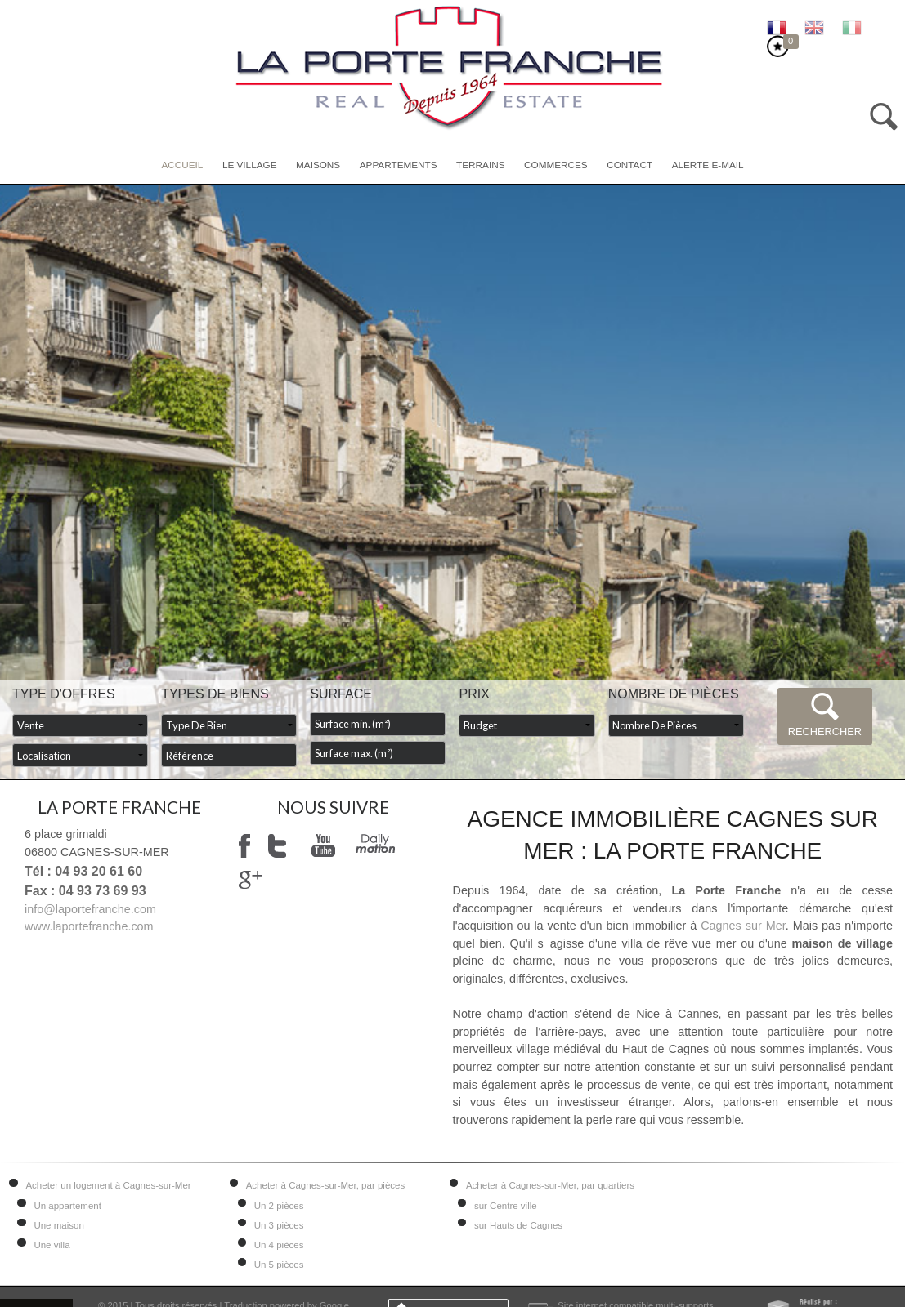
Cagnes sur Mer (743, 925)
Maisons (318, 164)
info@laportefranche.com (90, 909)
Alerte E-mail (708, 164)
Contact (629, 164)
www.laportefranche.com (89, 926)
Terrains (480, 164)
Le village (249, 164)
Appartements (398, 164)
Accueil (182, 164)
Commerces (556, 164)
